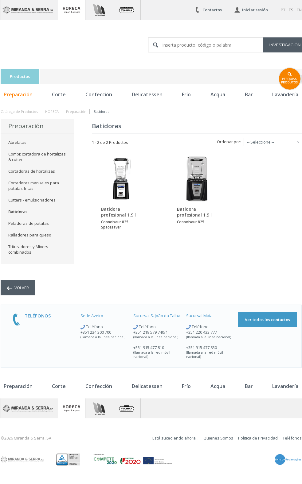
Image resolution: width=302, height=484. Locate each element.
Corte (59, 94)
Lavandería (285, 386)
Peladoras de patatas (28, 223)
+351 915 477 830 (201, 347)
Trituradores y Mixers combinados (28, 249)
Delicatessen (147, 94)
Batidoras (101, 111)
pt (283, 9)
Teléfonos (292, 438)
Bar (249, 94)
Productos (20, 76)
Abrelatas (17, 142)
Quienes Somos (218, 438)
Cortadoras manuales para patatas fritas (33, 185)
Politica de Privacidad (258, 438)
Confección (98, 94)
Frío (186, 94)
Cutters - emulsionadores (32, 200)
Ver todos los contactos (267, 319)
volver (18, 287)
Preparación (18, 94)
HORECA (52, 111)
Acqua (217, 94)
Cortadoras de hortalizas (31, 171)
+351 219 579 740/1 (150, 332)
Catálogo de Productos (19, 111)
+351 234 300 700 (95, 332)
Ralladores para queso (29, 235)
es (291, 9)
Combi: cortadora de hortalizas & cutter (37, 156)
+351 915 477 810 (148, 347)
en (299, 9)
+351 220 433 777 (201, 332)
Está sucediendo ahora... (175, 438)
